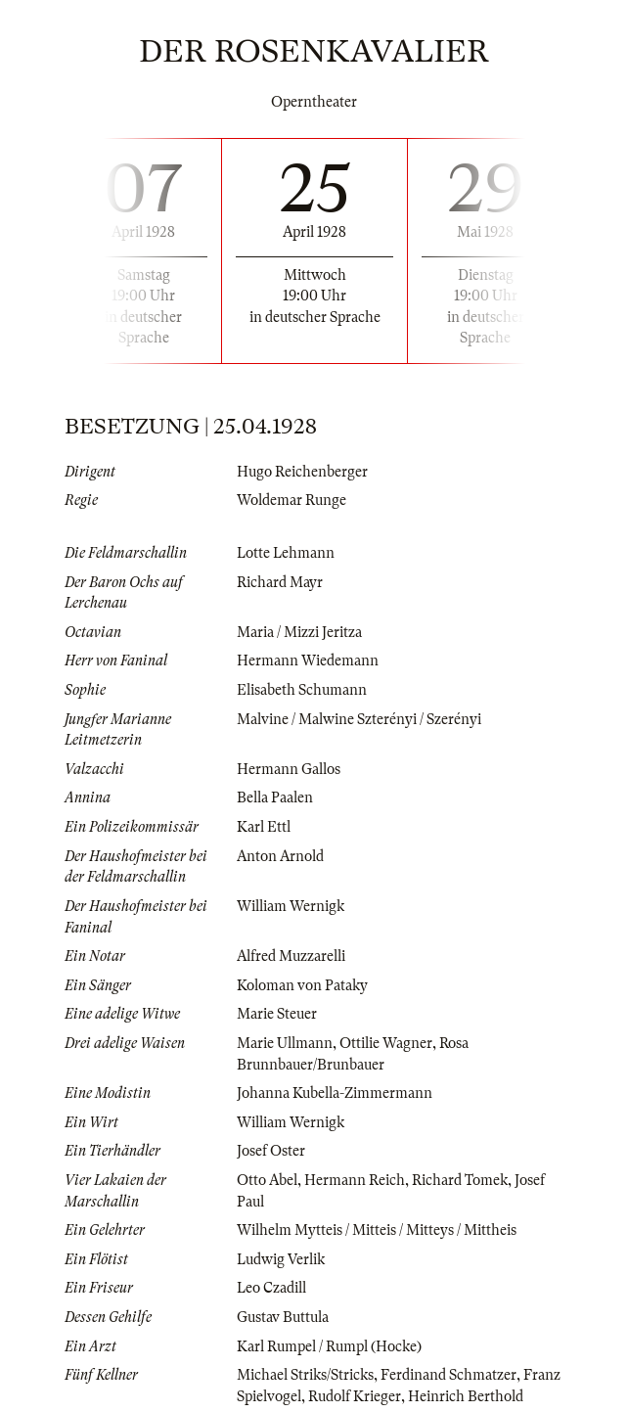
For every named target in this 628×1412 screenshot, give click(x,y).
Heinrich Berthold (465, 1396)
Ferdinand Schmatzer (448, 1375)
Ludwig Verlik (281, 1259)
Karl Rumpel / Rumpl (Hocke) (329, 1346)
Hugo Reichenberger (302, 471)
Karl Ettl (264, 827)
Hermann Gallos (288, 769)
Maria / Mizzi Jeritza (299, 632)
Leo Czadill (271, 1288)
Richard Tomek (460, 1180)
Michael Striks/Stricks (305, 1375)
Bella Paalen (275, 797)
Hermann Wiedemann (308, 660)
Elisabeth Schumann (302, 690)
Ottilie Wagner (385, 1043)
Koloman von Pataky (302, 985)
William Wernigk (290, 906)
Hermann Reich (354, 1180)
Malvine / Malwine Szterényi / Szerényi (359, 719)
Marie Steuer (277, 1014)
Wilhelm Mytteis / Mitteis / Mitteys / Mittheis (376, 1230)
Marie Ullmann (285, 1043)
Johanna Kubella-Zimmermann (334, 1093)
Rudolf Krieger (354, 1396)
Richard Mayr (280, 582)
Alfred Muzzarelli (291, 956)
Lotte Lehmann (286, 553)
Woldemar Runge (291, 500)
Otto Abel (267, 1180)
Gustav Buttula (283, 1317)
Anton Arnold (280, 856)
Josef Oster (271, 1151)
